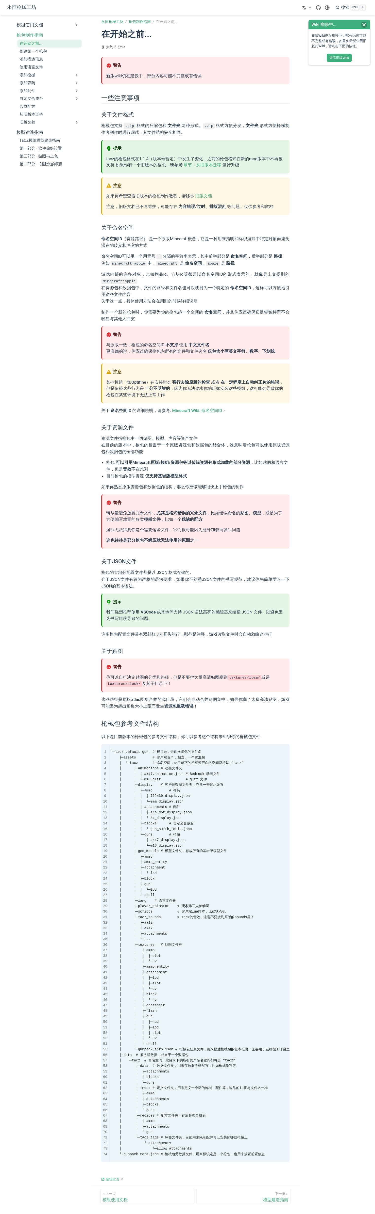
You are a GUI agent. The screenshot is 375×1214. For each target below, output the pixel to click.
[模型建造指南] (243, 1195)
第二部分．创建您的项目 (41, 164)
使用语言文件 (31, 67)
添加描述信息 (31, 59)
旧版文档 (203, 195)
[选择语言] (307, 7)
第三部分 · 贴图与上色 (38, 156)
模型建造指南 (30, 132)
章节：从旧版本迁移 (202, 164)
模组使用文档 (30, 24)
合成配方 (27, 106)
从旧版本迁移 (31, 114)
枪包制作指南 (30, 35)
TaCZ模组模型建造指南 (39, 140)
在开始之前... (30, 43)
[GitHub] (318, 8)
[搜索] (350, 7)
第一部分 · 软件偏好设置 (40, 148)
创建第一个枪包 (33, 51)
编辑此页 (110, 1179)
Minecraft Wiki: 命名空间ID (197, 410)
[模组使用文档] (147, 1195)
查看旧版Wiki (339, 58)
